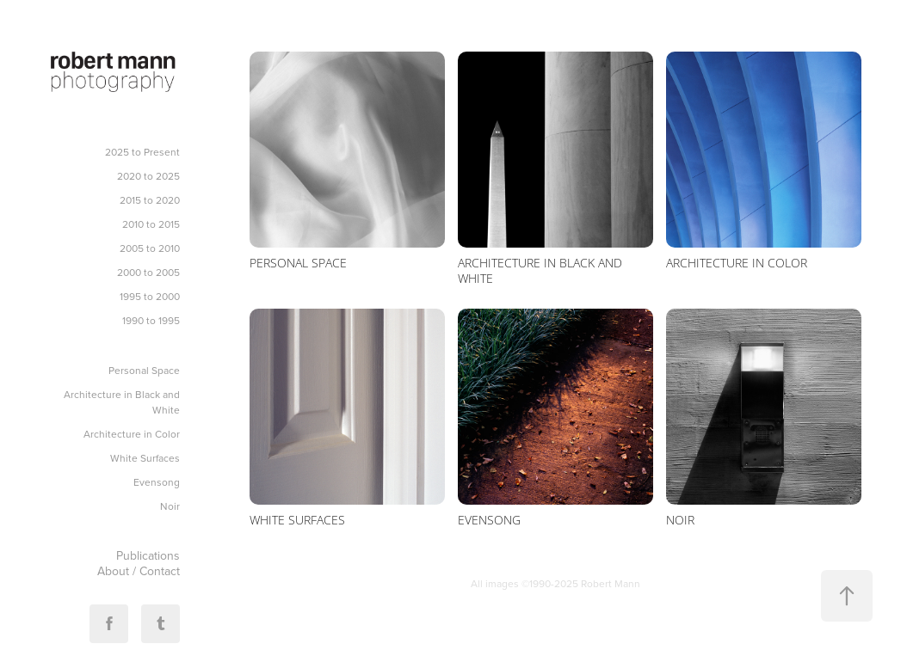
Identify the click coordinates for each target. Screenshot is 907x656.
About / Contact (138, 570)
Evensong (156, 482)
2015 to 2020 (150, 200)
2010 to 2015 (151, 224)
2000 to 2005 (148, 272)
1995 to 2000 (150, 296)
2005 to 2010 (150, 248)
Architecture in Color (131, 433)
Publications (148, 555)
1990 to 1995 (151, 320)
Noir (170, 506)
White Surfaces (145, 458)
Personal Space (144, 370)
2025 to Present (142, 151)
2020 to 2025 (148, 176)
